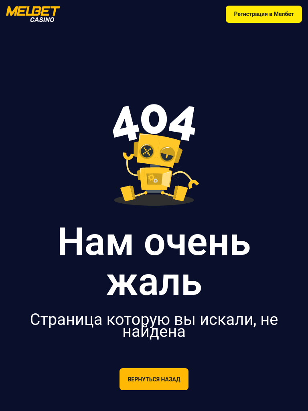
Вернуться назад (154, 379)
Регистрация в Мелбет (264, 14)
